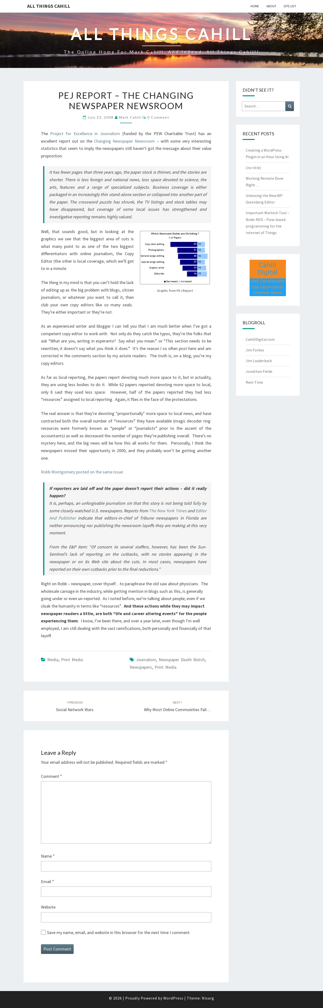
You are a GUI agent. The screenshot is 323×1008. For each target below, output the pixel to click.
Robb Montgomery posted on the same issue (82, 472)
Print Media (72, 659)
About (271, 6)
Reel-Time (254, 382)
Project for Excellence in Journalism (85, 133)
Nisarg (208, 998)
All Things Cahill (48, 6)
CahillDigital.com (260, 339)
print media (165, 667)
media (52, 659)
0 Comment (158, 117)
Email (47, 881)
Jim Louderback (259, 360)
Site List (290, 6)
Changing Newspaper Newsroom (124, 141)
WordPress (173, 998)
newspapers (141, 667)
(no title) (253, 167)
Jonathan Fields (259, 371)
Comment (51, 776)
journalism (146, 659)
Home (255, 6)
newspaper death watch (182, 659)
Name (48, 856)
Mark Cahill (130, 117)
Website (48, 907)
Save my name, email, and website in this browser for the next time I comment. (118, 932)
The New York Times (168, 510)
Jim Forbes (255, 350)
